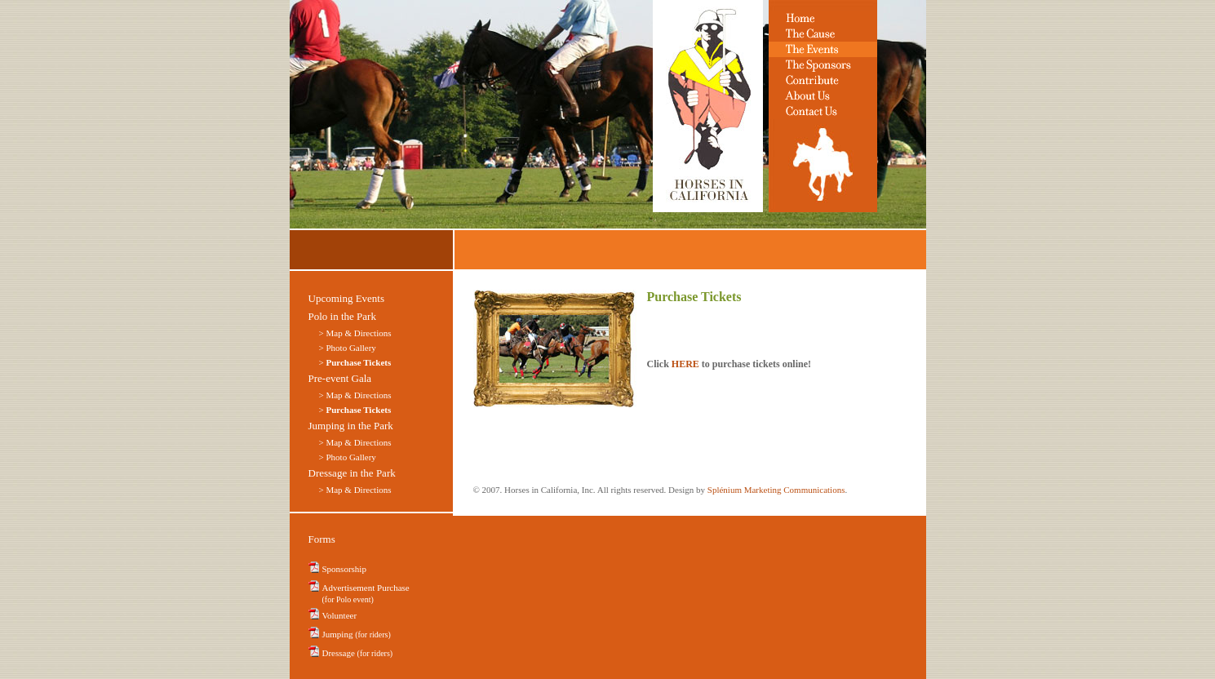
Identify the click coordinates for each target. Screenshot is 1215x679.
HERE (685, 364)
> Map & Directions (355, 395)
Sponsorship (344, 569)
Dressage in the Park (352, 473)
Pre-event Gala (340, 378)
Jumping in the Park (350, 425)
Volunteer (339, 615)
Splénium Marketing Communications (776, 490)
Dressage (357, 653)
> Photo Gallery (347, 348)
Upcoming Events (346, 298)
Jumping (356, 634)
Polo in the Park (342, 316)
